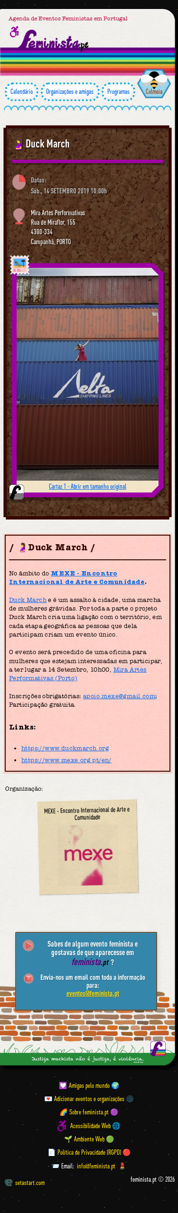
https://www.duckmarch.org (65, 748)
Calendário (21, 91)
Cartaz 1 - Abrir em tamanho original (87, 486)
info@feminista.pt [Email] (96, 1166)
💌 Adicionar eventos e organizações (84, 1099)
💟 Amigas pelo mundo (84, 1085)
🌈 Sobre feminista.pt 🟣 (89, 1112)
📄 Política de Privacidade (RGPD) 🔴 (89, 1152)
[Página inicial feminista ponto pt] (53, 41)
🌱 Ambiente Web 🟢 (89, 1139)
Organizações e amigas (70, 91)
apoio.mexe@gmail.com (119, 696)
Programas (118, 91)
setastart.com (25, 1182)
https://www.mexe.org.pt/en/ (66, 760)
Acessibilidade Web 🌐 (95, 1126)
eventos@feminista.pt (92, 993)
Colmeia (154, 91)
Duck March (28, 599)
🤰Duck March (41, 143)
